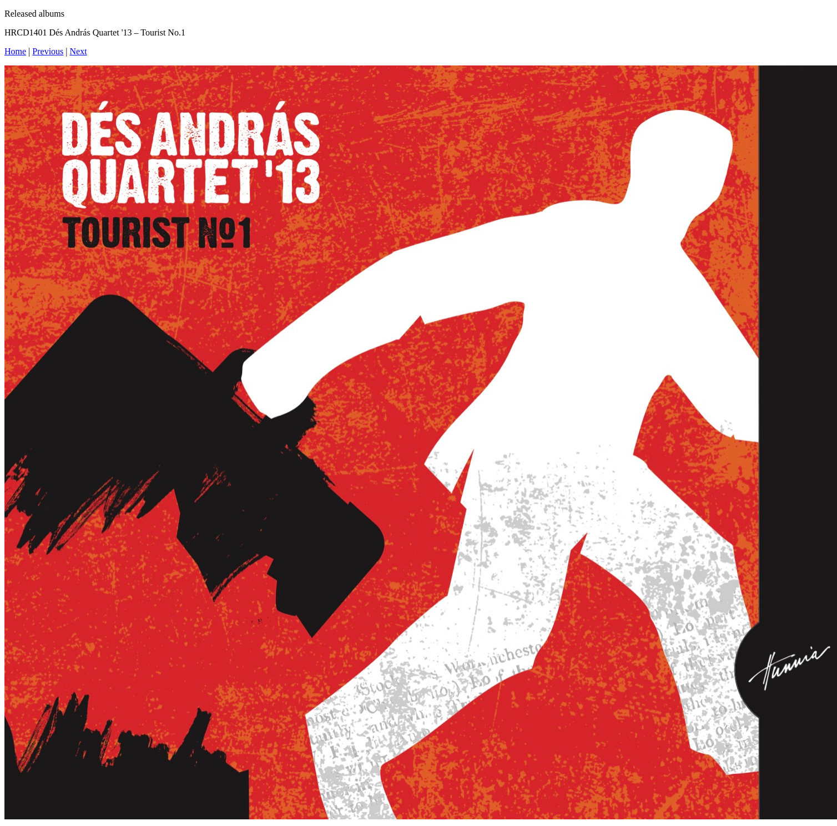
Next (78, 51)
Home (15, 51)
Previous (47, 51)
